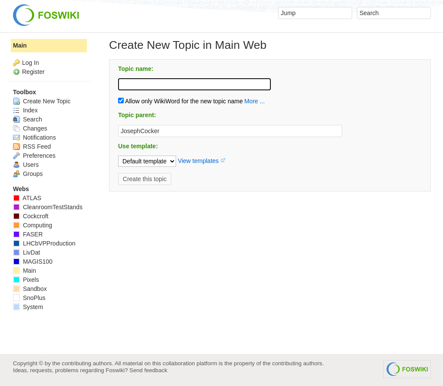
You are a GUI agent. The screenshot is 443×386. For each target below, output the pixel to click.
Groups (28, 173)
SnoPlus (29, 297)
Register (33, 71)
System (28, 306)
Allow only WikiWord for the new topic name (180, 101)
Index (25, 110)
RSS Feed (32, 146)
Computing (32, 225)
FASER (28, 234)
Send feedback (148, 370)
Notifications (34, 137)
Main (20, 45)
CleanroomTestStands (48, 207)
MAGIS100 (32, 261)
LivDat (26, 252)
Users (26, 164)
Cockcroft (30, 216)
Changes (30, 128)
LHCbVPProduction (44, 243)
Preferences (34, 155)
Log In (30, 62)
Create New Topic (42, 101)
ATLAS (27, 198)
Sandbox (30, 288)
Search (27, 119)
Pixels (26, 279)
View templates (198, 160)
